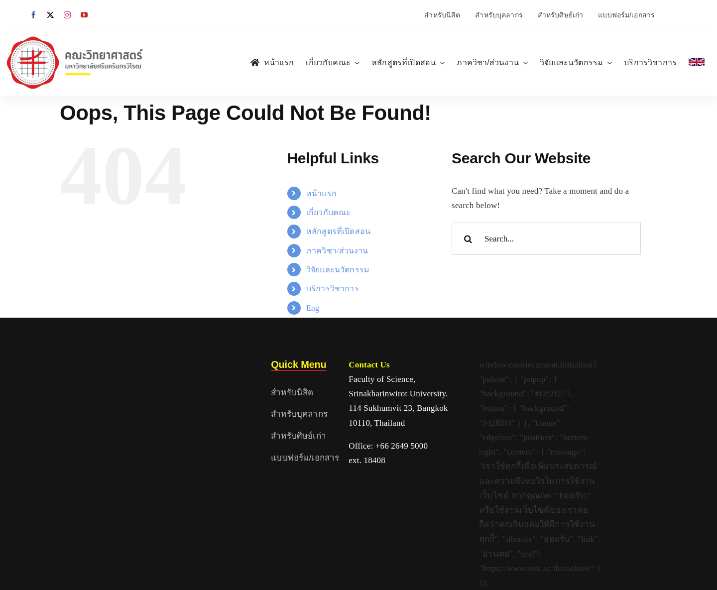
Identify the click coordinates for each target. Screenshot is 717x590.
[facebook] (33, 14)
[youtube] (84, 14)
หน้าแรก (321, 193)
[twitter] (50, 14)
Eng (312, 308)
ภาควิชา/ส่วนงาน (337, 250)
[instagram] (67, 14)
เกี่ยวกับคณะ (328, 212)
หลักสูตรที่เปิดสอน (338, 231)
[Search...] (546, 239)
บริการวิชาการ (332, 288)
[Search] (468, 239)
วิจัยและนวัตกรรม (337, 269)
